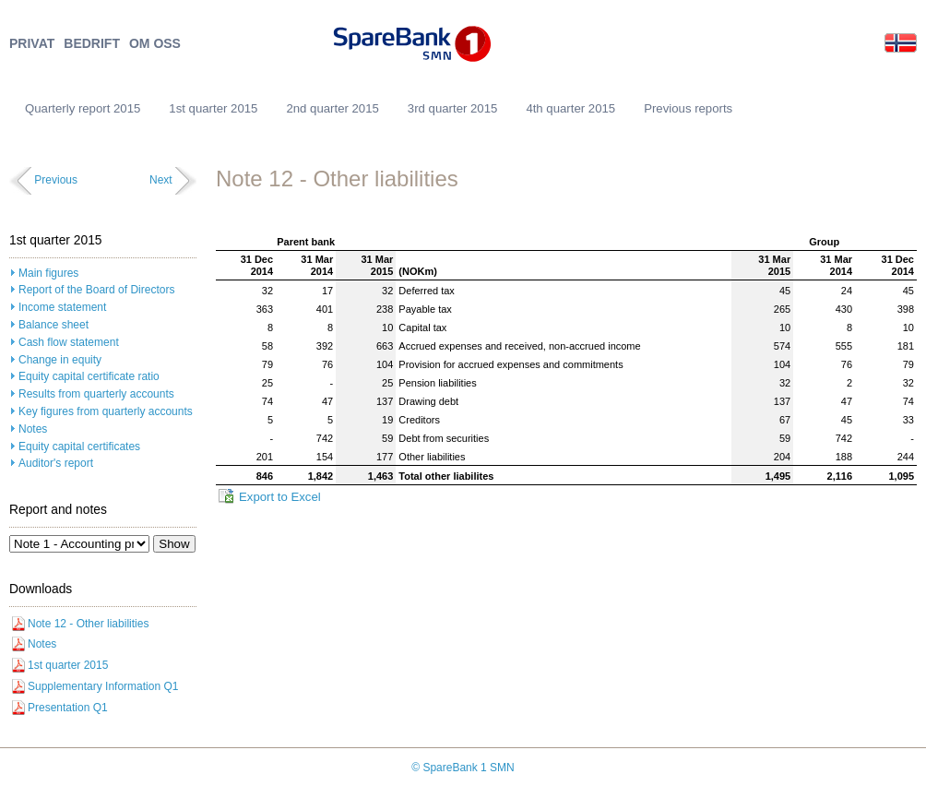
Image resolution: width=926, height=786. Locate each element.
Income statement (62, 307)
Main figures (48, 273)
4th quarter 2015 (570, 108)
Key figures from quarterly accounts (105, 411)
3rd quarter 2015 (453, 108)
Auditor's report (55, 463)
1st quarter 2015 (213, 108)
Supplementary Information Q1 (103, 686)
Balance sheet (53, 324)
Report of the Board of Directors (96, 289)
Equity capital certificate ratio (89, 376)
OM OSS (155, 44)
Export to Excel (280, 497)
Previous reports (688, 108)
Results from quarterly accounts (96, 393)
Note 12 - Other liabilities (88, 623)
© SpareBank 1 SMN (463, 767)
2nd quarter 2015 (332, 108)
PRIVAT (31, 44)
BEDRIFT (92, 44)
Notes (32, 429)
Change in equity (59, 359)
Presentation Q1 (68, 707)
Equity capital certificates (79, 446)
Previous (55, 179)
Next (160, 179)
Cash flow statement (68, 342)
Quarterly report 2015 (82, 108)
